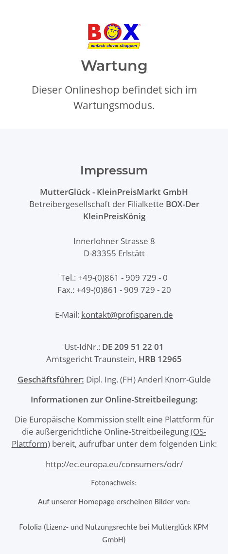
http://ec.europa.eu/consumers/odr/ (114, 464)
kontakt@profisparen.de (127, 314)
